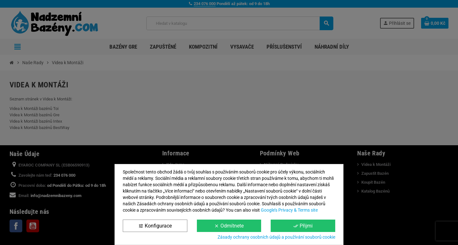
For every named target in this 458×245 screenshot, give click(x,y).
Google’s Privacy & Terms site (289, 210)
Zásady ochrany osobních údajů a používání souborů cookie (276, 237)
